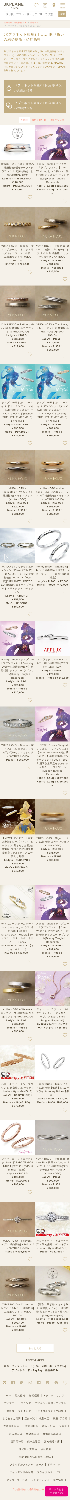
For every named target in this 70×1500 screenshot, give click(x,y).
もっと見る (35, 1348)
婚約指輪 (20, 1395)
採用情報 (58, 1479)
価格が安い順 (57, 120)
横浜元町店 (48, 1426)
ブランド (26, 1403)
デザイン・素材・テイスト (50, 1403)
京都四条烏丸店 (52, 1433)
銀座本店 (44, 1418)
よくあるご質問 (11, 1418)
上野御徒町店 (30, 1426)
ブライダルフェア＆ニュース (27, 1464)
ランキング (24, 1410)
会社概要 (46, 1449)
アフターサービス (17, 1479)
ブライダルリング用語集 (49, 1410)
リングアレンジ (40, 1479)
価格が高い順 (39, 120)
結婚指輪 (34, 1395)
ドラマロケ (53, 1464)
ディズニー (10, 1403)
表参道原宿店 (11, 1426)
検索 (62, 14)
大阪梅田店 (32, 1433)
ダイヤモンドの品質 (21, 1472)
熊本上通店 (33, 1441)
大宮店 (63, 1426)
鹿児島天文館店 (28, 1449)
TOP (8, 1395)
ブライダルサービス (48, 1472)
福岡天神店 (17, 1441)
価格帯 (10, 1410)
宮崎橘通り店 (52, 1441)
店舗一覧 (29, 1418)
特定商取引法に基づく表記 (35, 1456)
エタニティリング (53, 1395)
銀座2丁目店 (60, 1418)
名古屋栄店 (15, 1433)
